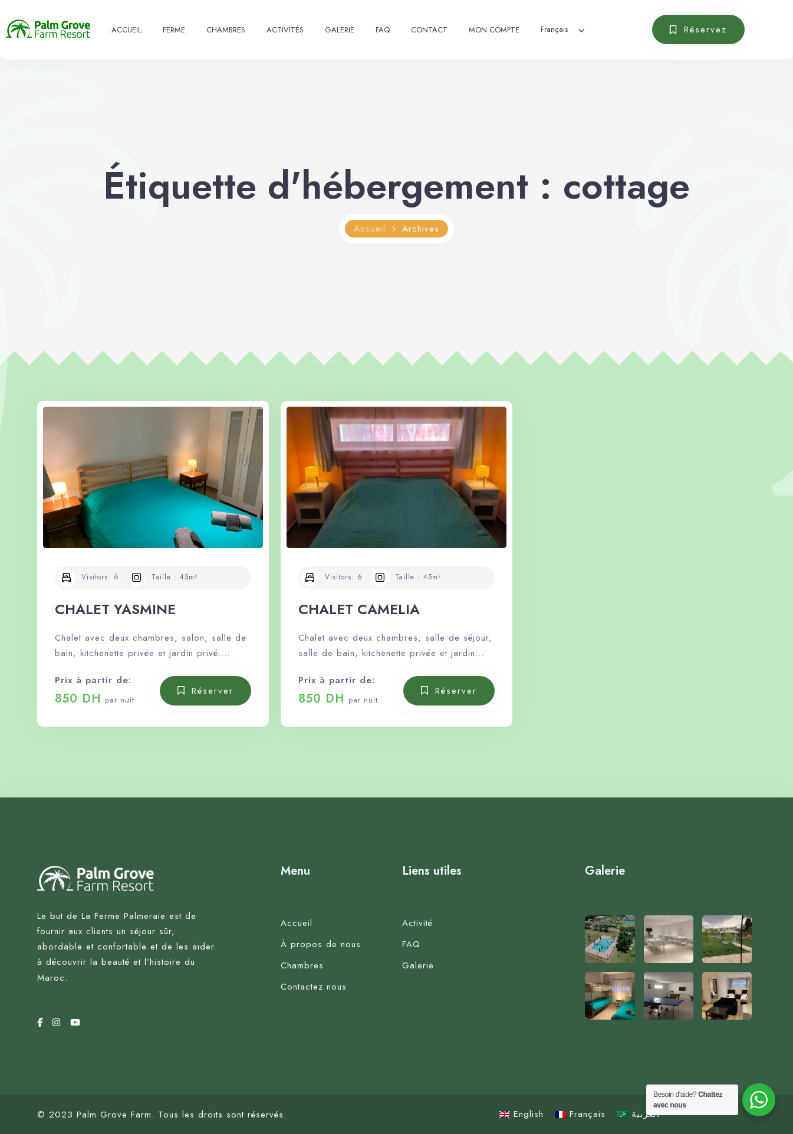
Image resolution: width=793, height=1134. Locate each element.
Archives (420, 228)
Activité (417, 923)
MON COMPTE (494, 29)
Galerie (418, 965)
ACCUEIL (126, 29)
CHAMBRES (225, 29)
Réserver (212, 690)
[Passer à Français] (580, 1114)
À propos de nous (321, 944)
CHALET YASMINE (115, 609)
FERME (174, 29)
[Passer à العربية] (638, 1114)
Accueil (370, 228)
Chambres (302, 965)
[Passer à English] (521, 1114)
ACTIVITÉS (285, 29)
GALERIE (339, 29)
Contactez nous (314, 986)
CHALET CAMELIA (359, 609)
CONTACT (429, 29)
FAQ (383, 29)
